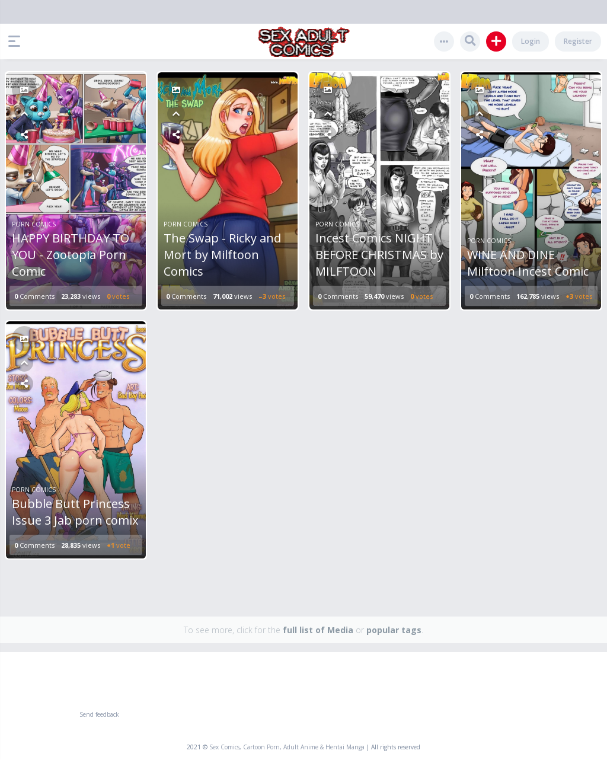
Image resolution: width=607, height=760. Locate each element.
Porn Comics (34, 224)
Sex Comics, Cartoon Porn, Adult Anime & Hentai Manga (287, 747)
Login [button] (530, 41)
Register (578, 41)
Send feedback (99, 714)
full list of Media (318, 630)
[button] (17, 41)
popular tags (393, 630)
